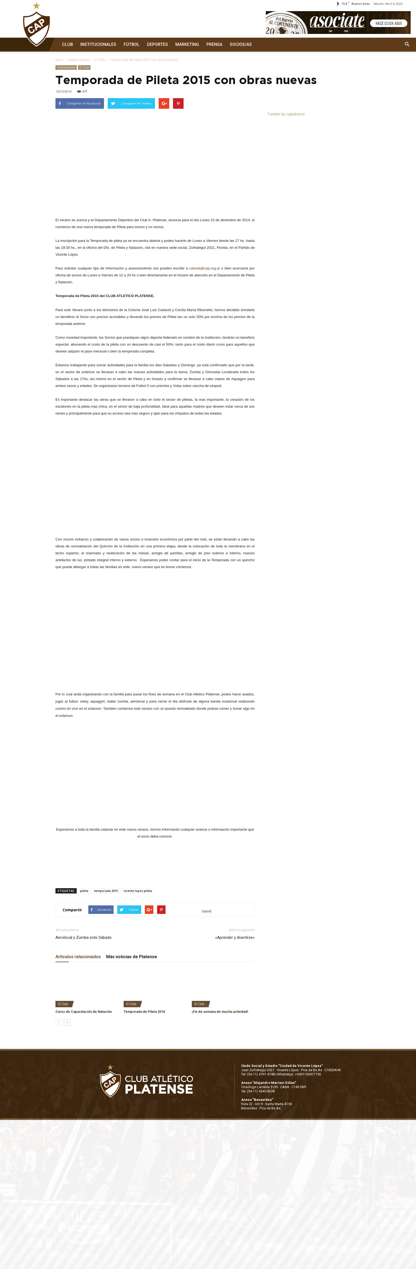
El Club (100, 60)
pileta (84, 891)
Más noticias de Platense (131, 956)
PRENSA (214, 44)
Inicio (59, 60)
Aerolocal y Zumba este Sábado (83, 937)
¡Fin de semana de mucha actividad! (220, 1012)
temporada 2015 (106, 891)
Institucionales (79, 60)
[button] (407, 44)
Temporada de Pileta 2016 (144, 1012)
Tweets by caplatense (286, 113)
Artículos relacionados (78, 956)
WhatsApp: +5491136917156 (299, 1074)
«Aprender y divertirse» (235, 937)
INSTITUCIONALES (98, 44)
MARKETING (187, 44)
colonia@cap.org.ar (204, 268)
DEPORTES (157, 44)
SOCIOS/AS (241, 44)
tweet (207, 911)
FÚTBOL (132, 44)
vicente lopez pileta (138, 891)
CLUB (67, 44)
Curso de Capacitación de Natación (83, 1012)
